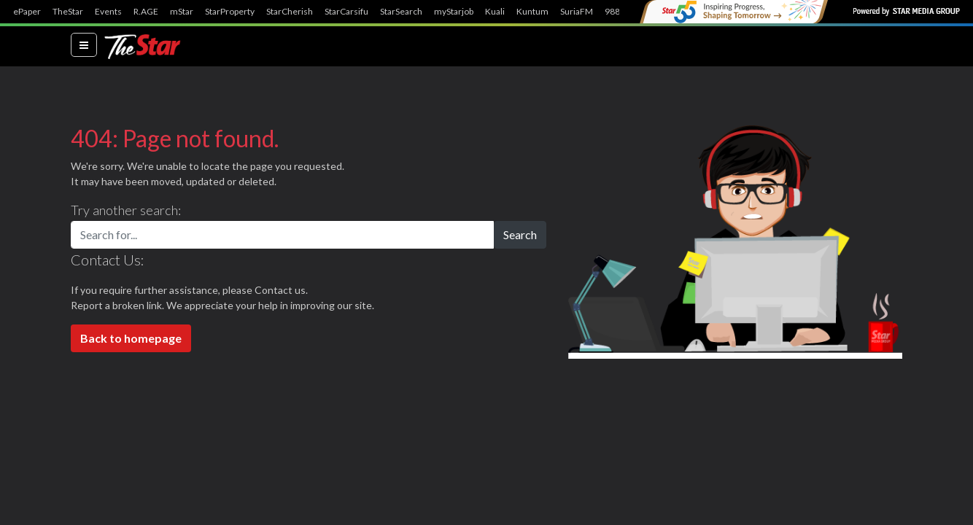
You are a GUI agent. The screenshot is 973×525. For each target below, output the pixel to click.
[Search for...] (282, 235)
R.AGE (145, 11)
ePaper (27, 11)
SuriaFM (576, 11)
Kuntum (532, 11)
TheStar (68, 11)
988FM (619, 11)
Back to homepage (131, 338)
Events (108, 11)
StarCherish (289, 11)
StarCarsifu (346, 11)
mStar (181, 11)
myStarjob (453, 11)
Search (520, 234)
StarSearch (401, 11)
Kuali (495, 11)
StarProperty (230, 11)
